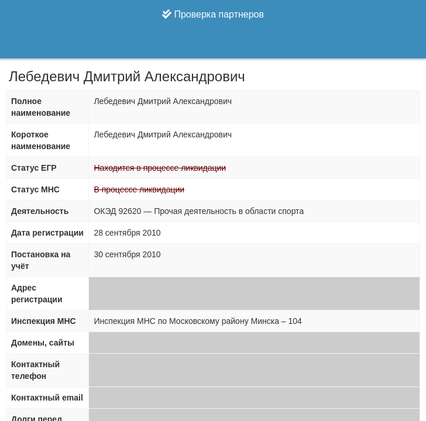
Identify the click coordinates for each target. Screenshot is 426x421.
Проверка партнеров (213, 14)
